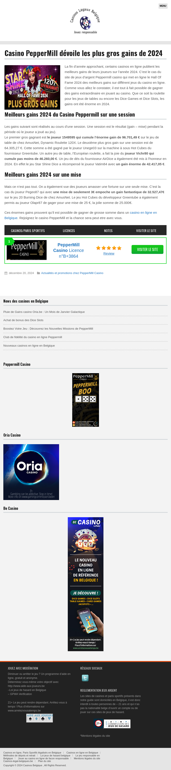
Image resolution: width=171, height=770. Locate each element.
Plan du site (44, 761)
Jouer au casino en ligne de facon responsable (43, 758)
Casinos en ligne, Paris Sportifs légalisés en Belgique (32, 752)
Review (108, 253)
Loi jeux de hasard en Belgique (27, 690)
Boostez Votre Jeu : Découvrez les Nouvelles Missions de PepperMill (48, 328)
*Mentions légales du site (95, 735)
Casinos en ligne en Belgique (82, 752)
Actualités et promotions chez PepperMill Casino (72, 273)
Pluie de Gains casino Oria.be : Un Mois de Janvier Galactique (44, 312)
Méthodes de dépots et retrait (19, 755)
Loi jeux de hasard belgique (55, 755)
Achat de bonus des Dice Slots (23, 320)
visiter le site (147, 249)
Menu (163, 6)
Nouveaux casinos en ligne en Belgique (29, 345)
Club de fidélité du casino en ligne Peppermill (32, 337)
